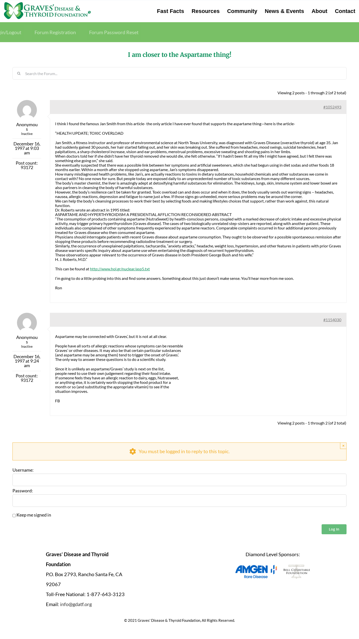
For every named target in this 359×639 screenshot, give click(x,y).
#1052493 (332, 107)
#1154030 (332, 319)
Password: (22, 491)
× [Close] (343, 445)
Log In (334, 529)
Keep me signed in (33, 515)
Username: (23, 470)
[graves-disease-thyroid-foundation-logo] (47, 4)
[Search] (18, 73)
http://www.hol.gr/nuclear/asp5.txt (120, 268)
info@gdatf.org (76, 604)
